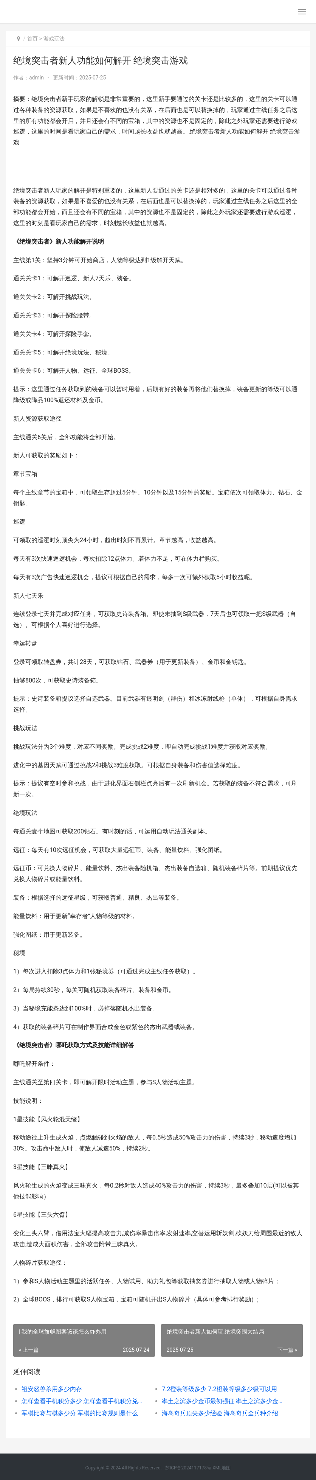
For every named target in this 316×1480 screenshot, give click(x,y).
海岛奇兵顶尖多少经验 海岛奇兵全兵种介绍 (220, 1413)
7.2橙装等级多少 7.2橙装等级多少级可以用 (219, 1389)
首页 (32, 39)
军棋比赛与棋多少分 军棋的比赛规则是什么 (80, 1413)
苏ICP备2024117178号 (188, 1468)
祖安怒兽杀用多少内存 (52, 1389)
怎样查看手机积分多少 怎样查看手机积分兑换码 (85, 1401)
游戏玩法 (54, 39)
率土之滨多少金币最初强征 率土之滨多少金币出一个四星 (225, 1401)
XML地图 (221, 1468)
